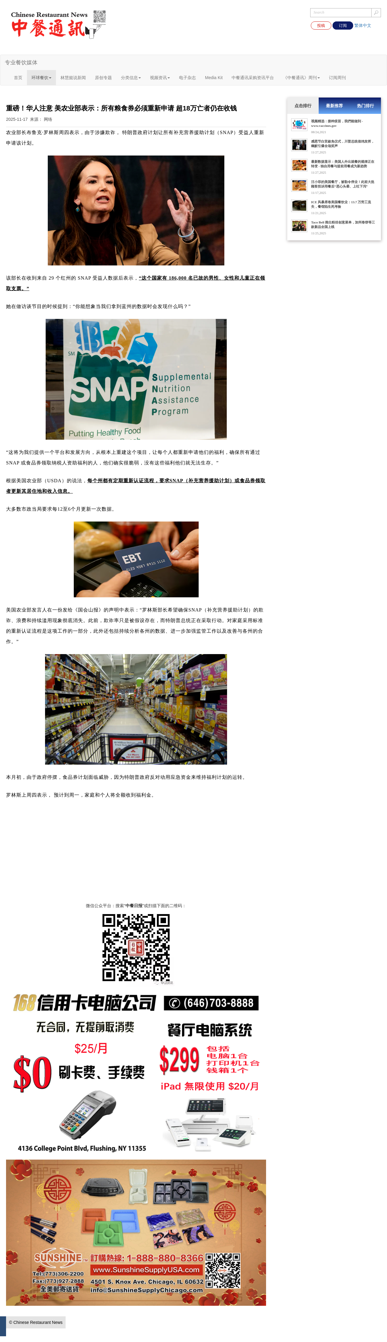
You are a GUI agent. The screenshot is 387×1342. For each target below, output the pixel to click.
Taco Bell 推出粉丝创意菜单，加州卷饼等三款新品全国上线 (343, 224)
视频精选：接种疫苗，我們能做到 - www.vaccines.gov (337, 123)
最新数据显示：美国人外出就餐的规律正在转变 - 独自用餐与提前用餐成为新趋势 (342, 164)
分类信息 (131, 77)
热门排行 (365, 105)
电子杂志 (187, 77)
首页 (18, 77)
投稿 (321, 25)
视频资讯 (160, 77)
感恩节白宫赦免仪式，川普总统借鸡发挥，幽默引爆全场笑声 (342, 144)
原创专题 (103, 77)
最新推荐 (334, 105)
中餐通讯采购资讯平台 (253, 77)
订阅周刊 (337, 77)
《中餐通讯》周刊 (301, 77)
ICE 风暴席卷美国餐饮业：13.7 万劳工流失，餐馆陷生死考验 (341, 204)
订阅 (343, 25)
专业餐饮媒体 (21, 62)
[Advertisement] (136, 860)
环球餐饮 (41, 77)
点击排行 (302, 105)
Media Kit (214, 77)
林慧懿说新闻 (73, 77)
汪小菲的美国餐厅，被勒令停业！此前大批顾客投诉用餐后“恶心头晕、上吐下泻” (342, 184)
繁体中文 (362, 25)
